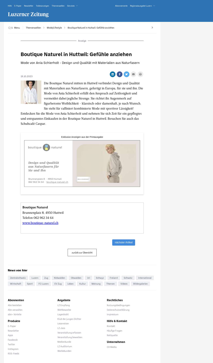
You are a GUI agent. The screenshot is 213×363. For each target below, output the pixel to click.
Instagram (13, 349)
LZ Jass (61, 328)
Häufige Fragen (114, 330)
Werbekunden (64, 350)
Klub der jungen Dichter (69, 319)
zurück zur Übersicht (82, 252)
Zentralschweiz (18, 277)
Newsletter (13, 330)
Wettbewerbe (64, 309)
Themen (110, 283)
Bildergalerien (140, 283)
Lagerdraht (63, 314)
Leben (70, 283)
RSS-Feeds (13, 353)
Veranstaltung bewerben (69, 337)
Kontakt (111, 326)
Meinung (96, 283)
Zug (46, 277)
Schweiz (128, 277)
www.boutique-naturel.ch (40, 223)
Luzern (35, 277)
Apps (10, 335)
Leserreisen (63, 323)
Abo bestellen (15, 305)
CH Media (112, 347)
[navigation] (33, 28)
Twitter (11, 344)
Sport (30, 283)
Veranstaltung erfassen (69, 332)
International (145, 277)
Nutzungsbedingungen (118, 305)
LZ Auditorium (64, 346)
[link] (10, 6)
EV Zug (58, 283)
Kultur (82, 283)
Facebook (13, 339)
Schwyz (100, 277)
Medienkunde (64, 341)
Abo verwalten (15, 309)
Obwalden (76, 277)
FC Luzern (44, 283)
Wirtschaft (15, 283)
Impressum (113, 314)
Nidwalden (59, 277)
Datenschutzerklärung (118, 309)
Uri (88, 277)
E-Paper (12, 326)
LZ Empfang (63, 305)
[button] (73, 6)
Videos (123, 283)
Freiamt (114, 277)
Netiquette (112, 335)
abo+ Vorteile (14, 314)
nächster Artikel (124, 242)
